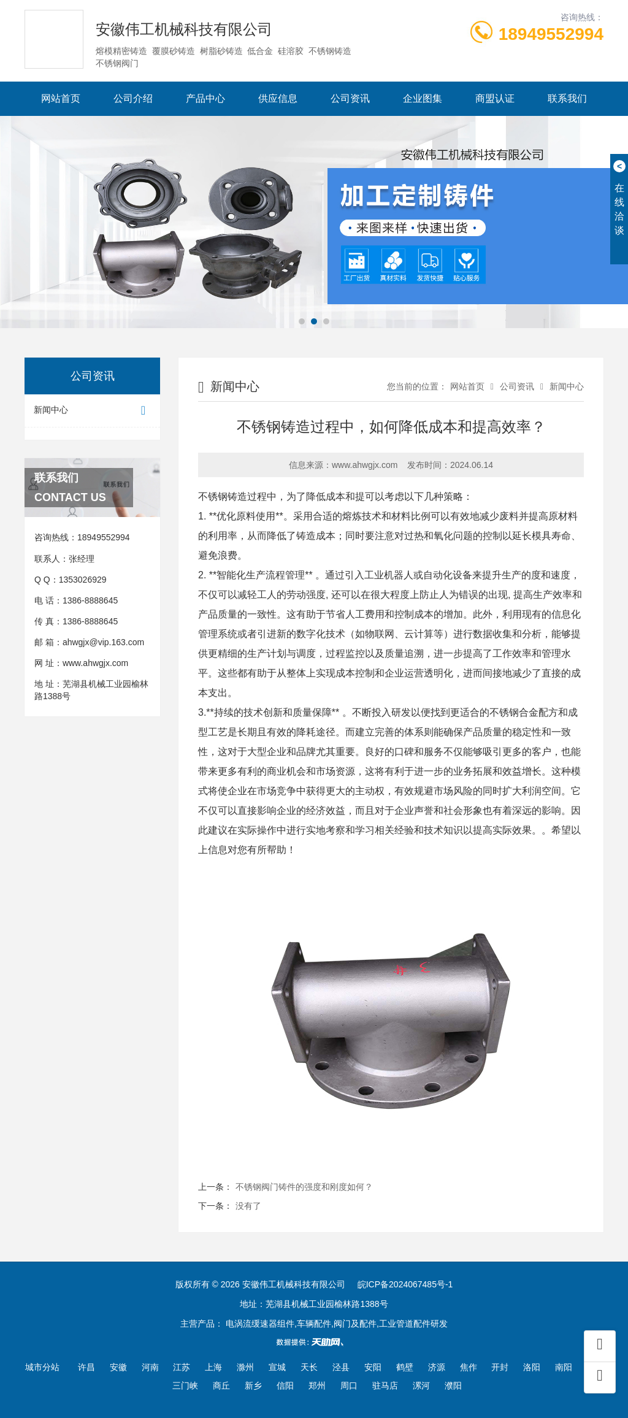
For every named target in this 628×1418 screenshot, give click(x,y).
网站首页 (60, 98)
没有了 (248, 1206)
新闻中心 (92, 411)
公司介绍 (133, 98)
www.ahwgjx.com (95, 663)
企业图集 (422, 98)
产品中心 (205, 98)
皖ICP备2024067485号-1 (405, 1284)
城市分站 (42, 1367)
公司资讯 (350, 98)
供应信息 (277, 98)
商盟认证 (495, 98)
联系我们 (567, 98)
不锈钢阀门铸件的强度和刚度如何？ (304, 1187)
